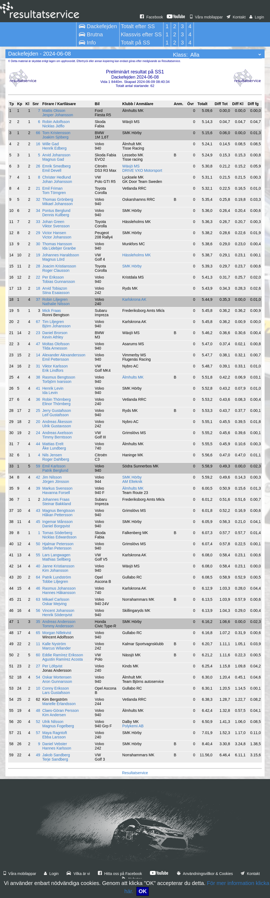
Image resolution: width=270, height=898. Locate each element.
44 (38, 444)
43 (38, 510)
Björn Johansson (56, 326)
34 (38, 210)
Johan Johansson (57, 181)
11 (38, 644)
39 (38, 488)
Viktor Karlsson (55, 366)
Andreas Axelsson (57, 433)
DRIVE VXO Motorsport (142, 170)
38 (38, 377)
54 (38, 677)
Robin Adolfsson (56, 121)
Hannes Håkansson (58, 592)
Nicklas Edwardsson (59, 537)
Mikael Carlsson (55, 599)
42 (38, 477)
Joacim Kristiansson (59, 266)
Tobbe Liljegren (55, 581)
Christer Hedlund (56, 177)
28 (38, 266)
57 (38, 733)
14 (38, 355)
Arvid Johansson (56, 155)
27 (38, 666)
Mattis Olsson (53, 110)
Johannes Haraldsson (60, 255)
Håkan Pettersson (57, 515)
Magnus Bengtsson (58, 510)
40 (38, 566)
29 (38, 233)
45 (38, 521)
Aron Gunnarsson (57, 681)
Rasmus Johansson (59, 588)
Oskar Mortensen (56, 677)
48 (38, 710)
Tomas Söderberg (57, 533)
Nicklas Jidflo (53, 126)
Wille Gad (50, 144)
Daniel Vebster (54, 744)
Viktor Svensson (56, 226)
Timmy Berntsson (57, 437)
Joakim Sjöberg (55, 137)
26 (38, 166)
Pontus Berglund (56, 210)
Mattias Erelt (52, 444)
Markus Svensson (57, 488)
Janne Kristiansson (58, 566)
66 (38, 133)
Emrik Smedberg (56, 166)
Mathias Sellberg (56, 559)
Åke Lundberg (54, 448)
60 (38, 655)
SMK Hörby (132, 266)
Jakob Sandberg (56, 755)
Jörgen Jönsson (55, 481)
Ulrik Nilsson (52, 721)
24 (38, 433)
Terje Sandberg (55, 759)
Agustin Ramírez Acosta (62, 659)
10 (38, 688)
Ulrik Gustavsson (56, 426)
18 (38, 288)
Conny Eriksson (55, 688)
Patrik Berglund (55, 470)
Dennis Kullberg (55, 215)
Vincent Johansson (58, 610)
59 (38, 466)
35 (38, 621)
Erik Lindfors (52, 370)
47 (38, 344)
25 (38, 410)
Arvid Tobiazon (54, 288)
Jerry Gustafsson (56, 410)
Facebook (151, 17)
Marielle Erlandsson (59, 704)
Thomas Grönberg (57, 199)
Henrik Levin (52, 388)
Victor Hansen (54, 233)
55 (38, 555)
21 (38, 188)
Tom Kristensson (56, 133)
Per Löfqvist (52, 666)
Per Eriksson (53, 277)
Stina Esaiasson (55, 292)
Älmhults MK (133, 377)
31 (38, 366)
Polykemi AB (133, 726)
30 (38, 244)
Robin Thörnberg (56, 399)
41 (38, 388)
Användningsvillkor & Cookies (205, 873)
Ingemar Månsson (57, 521)
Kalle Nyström (54, 644)
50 (38, 544)
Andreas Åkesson (57, 421)
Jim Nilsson (52, 477)
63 (38, 599)
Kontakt (236, 17)
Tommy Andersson (57, 626)
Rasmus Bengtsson (58, 377)
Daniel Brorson (55, 333)
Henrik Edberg (54, 148)
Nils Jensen (52, 455)
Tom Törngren (54, 192)
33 (38, 221)
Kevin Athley (52, 337)
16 (38, 144)
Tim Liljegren (53, 321)
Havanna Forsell (56, 492)
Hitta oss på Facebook (120, 873)
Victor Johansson (56, 237)
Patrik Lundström (56, 577)
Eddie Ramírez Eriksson (62, 655)
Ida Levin (50, 392)
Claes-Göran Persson (60, 710)
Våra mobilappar (206, 17)
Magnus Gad (53, 159)
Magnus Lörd (53, 259)
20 (38, 421)
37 (38, 299)
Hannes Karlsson (56, 748)
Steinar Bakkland (56, 504)
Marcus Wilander (56, 648)
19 (38, 255)
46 (38, 588)
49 (38, 755)
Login (256, 17)
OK (143, 891)
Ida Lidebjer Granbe (59, 248)
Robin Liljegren (55, 299)
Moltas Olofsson (55, 344)
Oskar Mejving (54, 604)
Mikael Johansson (57, 204)
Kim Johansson (55, 570)
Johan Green (53, 221)
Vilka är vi (78, 873)
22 (38, 277)
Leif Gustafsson (55, 415)
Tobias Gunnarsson (58, 281)
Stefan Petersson (56, 548)
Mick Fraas (51, 310)
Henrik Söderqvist (57, 615)
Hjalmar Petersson (57, 544)
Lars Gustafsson (56, 692)
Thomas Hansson (57, 244)
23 (38, 333)
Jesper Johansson (57, 115)
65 (38, 633)
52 (38, 721)
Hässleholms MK (136, 255)
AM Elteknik (132, 481)
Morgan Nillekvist (56, 633)
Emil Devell (51, 170)
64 (38, 577)
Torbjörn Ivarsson (56, 381)
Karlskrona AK (134, 299)
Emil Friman (52, 188)
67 (38, 321)
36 (38, 399)
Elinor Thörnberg (56, 404)
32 (38, 199)
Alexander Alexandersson (63, 355)
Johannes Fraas (55, 499)
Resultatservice (135, 773)
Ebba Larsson (54, 737)
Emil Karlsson (54, 466)
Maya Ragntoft (54, 733)
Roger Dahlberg (55, 459)
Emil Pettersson (55, 359)
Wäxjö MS (131, 166)
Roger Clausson (55, 270)
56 (38, 610)
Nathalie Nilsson (56, 304)
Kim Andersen (54, 715)
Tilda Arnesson (54, 348)
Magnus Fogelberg (58, 726)
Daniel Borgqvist (56, 526)
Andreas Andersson (58, 621)
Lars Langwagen (56, 555)
